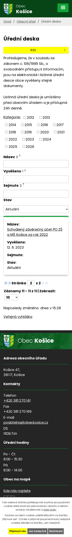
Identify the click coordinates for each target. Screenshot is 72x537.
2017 (60, 124)
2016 (44, 124)
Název (10, 156)
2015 (28, 124)
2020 (44, 132)
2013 (46, 117)
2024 (47, 139)
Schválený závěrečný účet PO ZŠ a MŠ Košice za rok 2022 (34, 232)
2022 (13, 139)
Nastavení (56, 531)
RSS (49, 50)
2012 (30, 117)
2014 (12, 124)
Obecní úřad (26, 21)
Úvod (7, 21)
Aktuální (14, 267)
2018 (12, 132)
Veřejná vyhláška (17, 316)
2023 (30, 139)
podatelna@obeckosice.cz (25, 422)
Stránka (19, 283)
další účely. (50, 509)
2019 (28, 132)
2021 (61, 132)
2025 (13, 146)
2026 (30, 146)
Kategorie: (12, 117)
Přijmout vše (17, 531)
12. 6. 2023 (15, 247)
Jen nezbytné (37, 531)
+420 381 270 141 (17, 400)
